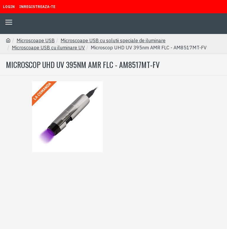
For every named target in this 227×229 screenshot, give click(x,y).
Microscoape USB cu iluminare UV (48, 48)
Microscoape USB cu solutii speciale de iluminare (113, 40)
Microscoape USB (36, 40)
